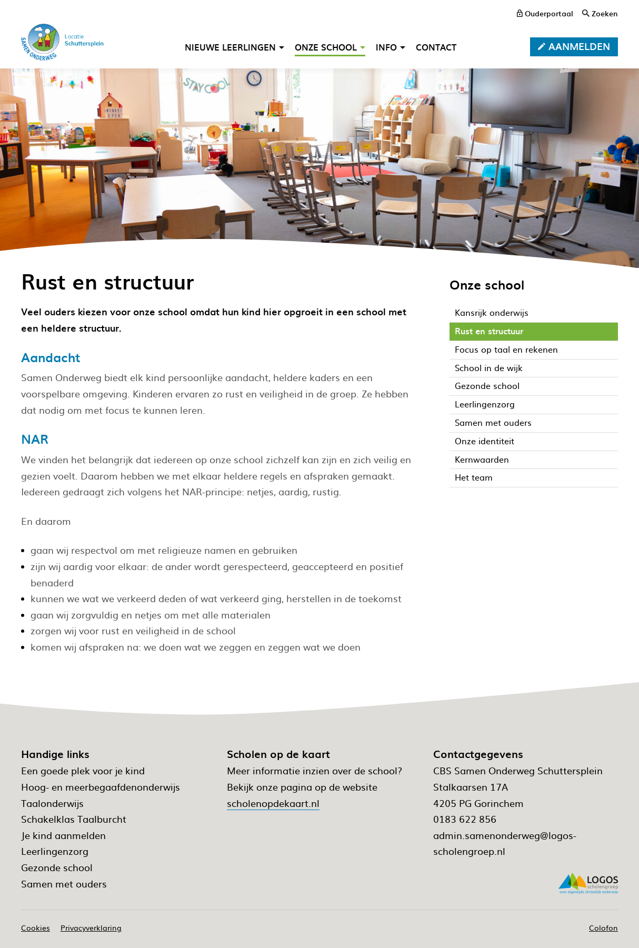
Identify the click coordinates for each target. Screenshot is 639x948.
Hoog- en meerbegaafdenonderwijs (100, 787)
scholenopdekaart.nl (273, 803)
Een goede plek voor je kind (83, 770)
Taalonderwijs (52, 803)
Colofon (603, 927)
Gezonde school (57, 867)
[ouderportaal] (545, 13)
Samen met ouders (64, 883)
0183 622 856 (464, 819)
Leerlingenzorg (54, 851)
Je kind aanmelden (63, 835)
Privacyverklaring (91, 927)
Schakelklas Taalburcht (73, 819)
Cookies (35, 927)
